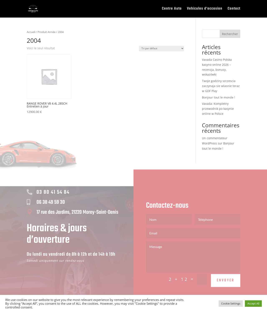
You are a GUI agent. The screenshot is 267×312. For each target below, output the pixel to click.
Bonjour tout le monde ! (218, 97)
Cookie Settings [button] (230, 303)
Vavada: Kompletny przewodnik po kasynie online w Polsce (218, 109)
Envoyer (225, 284)
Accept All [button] (253, 303)
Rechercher (230, 34)
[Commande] (161, 48)
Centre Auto (172, 9)
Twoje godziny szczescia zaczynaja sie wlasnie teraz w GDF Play (221, 86)
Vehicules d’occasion (204, 9)
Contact (234, 9)
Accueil (31, 32)
